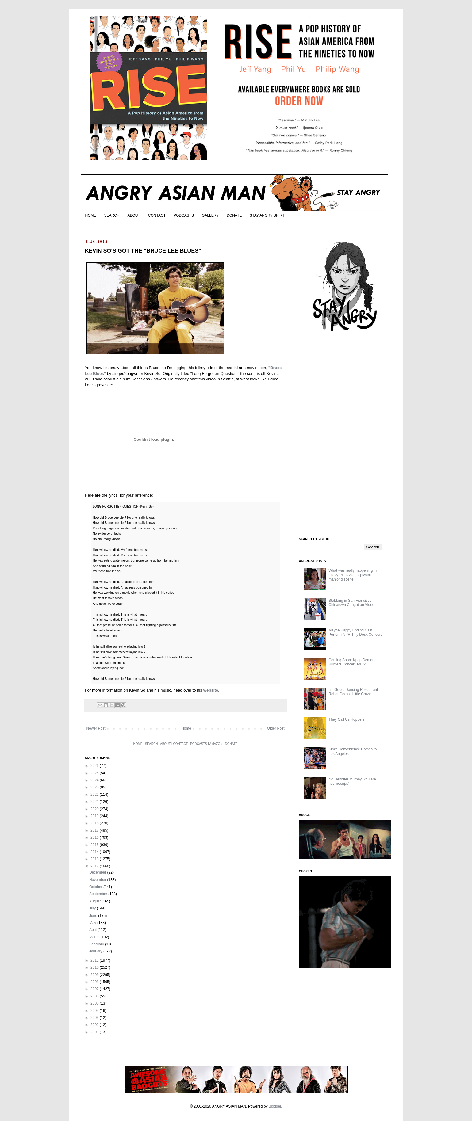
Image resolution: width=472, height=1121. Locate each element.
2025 (95, 773)
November (98, 880)
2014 (95, 852)
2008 (95, 982)
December (98, 872)
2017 (95, 830)
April (93, 930)
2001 (95, 1032)
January (96, 951)
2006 (95, 996)
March (95, 937)
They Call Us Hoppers (346, 719)
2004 (95, 1011)
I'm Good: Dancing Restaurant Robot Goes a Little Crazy (353, 692)
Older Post (276, 728)
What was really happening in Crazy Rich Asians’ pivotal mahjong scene (352, 574)
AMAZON (216, 743)
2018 (95, 823)
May (93, 923)
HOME (90, 215)
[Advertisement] (345, 435)
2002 (95, 1025)
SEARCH (112, 215)
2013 (95, 859)
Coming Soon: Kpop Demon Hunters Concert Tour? (351, 662)
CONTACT (157, 215)
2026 (95, 766)
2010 (95, 967)
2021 (95, 801)
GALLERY (210, 215)
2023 (95, 787)
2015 (95, 845)
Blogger (275, 1106)
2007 (95, 989)
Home (186, 728)
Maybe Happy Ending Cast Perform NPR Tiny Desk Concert (355, 632)
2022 (95, 794)
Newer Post (96, 728)
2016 (95, 837)
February (97, 944)
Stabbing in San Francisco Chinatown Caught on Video (351, 602)
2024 (95, 780)
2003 (95, 1018)
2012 (95, 866)
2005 (95, 1003)
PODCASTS (184, 215)
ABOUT (134, 215)
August (95, 901)
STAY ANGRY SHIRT (267, 215)
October (96, 887)
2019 (95, 816)
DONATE (234, 215)
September (98, 894)
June (93, 915)
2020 (95, 809)
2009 (95, 975)
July (93, 908)
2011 (95, 960)
